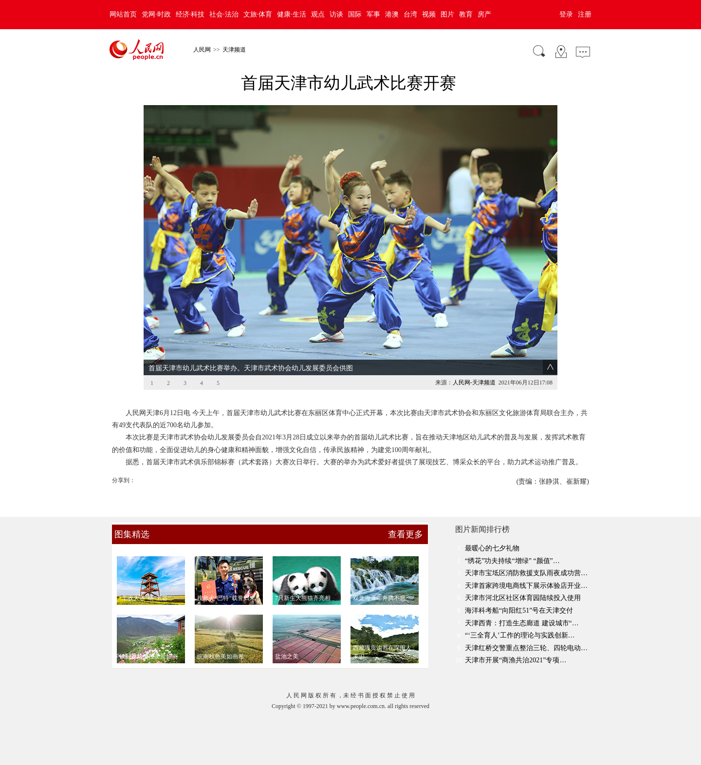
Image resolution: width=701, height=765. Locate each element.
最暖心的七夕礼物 (492, 548)
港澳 (392, 14)
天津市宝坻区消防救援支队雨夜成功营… (526, 573)
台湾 (410, 14)
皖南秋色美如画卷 (220, 656)
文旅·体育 (258, 14)
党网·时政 (156, 14)
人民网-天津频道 (474, 382)
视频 (429, 14)
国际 (355, 14)
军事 (373, 14)
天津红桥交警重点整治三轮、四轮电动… (526, 648)
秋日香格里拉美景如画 (148, 656)
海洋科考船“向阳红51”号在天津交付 (519, 610)
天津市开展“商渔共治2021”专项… (515, 660)
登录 (566, 14)
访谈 (336, 14)
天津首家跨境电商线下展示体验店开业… (526, 585)
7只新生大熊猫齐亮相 (303, 598)
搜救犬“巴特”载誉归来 (226, 598)
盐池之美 (286, 656)
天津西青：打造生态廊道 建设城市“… (522, 623)
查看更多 (405, 534)
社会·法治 (224, 14)
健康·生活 (291, 14)
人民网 (202, 49)
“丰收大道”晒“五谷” (144, 598)
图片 (447, 14)
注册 (584, 14)
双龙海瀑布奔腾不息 (379, 598)
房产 (484, 14)
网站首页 (123, 14)
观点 (318, 14)
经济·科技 (190, 14)
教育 (466, 14)
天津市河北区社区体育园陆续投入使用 (523, 597)
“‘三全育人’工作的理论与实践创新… (520, 635)
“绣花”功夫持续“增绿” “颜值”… (512, 561)
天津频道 (234, 49)
